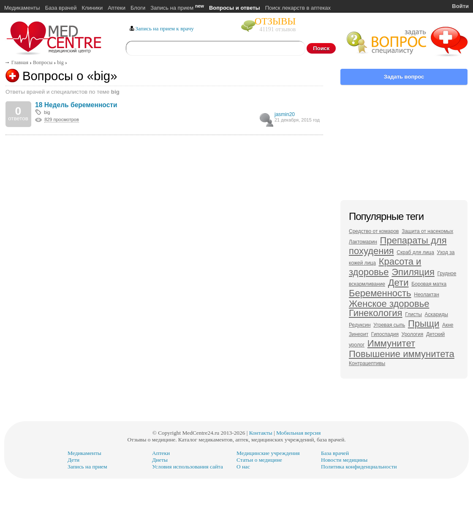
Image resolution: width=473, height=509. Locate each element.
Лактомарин (363, 242)
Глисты (413, 314)
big (47, 112)
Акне (448, 325)
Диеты (160, 460)
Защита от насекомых (427, 231)
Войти (460, 6)
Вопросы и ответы (234, 8)
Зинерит (358, 334)
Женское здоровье (389, 303)
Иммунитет (391, 343)
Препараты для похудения (398, 245)
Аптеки (116, 8)
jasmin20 (285, 114)
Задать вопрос (404, 76)
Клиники (92, 8)
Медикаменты (22, 8)
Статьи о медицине (259, 460)
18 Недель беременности (76, 104)
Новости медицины (344, 460)
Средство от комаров (374, 231)
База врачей (61, 8)
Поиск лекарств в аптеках (298, 8)
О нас (243, 466)
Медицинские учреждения (268, 453)
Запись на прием (177, 8)
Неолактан (426, 295)
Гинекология (375, 313)
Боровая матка (428, 284)
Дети (398, 282)
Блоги (137, 8)
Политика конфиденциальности (359, 466)
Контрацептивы (367, 363)
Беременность (380, 293)
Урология (413, 334)
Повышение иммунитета (401, 354)
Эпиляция (413, 272)
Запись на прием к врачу (164, 28)
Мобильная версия (298, 433)
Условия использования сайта (187, 466)
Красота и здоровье (385, 266)
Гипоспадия (385, 334)
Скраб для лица (415, 252)
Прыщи (423, 323)
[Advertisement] (164, 174)
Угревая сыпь (389, 325)
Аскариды (436, 314)
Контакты (260, 433)
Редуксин (360, 325)
